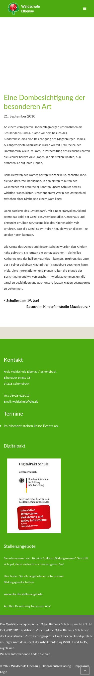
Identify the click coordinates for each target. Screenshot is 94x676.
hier (47, 654)
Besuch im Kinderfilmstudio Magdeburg (56, 306)
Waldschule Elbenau (24, 666)
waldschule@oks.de (25, 401)
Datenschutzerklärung (56, 666)
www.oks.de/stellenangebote (23, 594)
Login (3, 672)
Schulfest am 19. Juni (23, 300)
